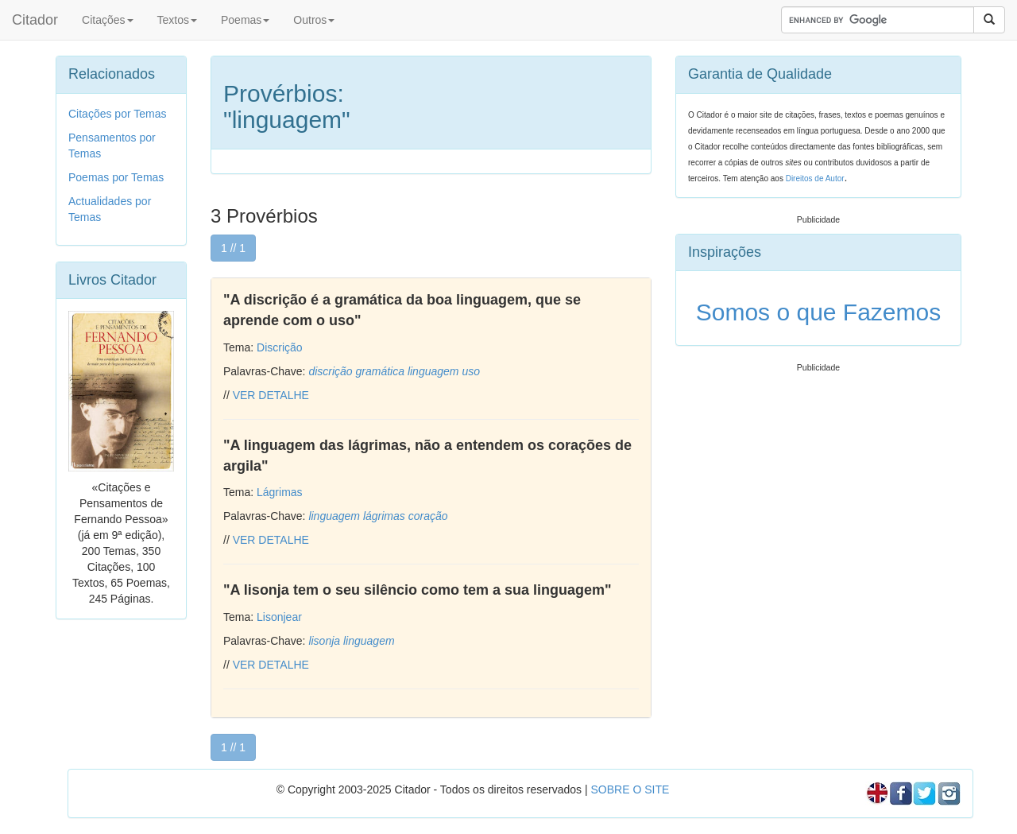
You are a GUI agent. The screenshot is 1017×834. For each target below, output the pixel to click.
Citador (35, 20)
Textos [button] (177, 20)
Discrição (280, 347)
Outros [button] (313, 20)
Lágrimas (280, 492)
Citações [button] (107, 20)
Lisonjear (279, 617)
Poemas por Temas (116, 177)
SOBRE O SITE (629, 789)
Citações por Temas (117, 113)
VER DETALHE (271, 395)
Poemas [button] (245, 20)
